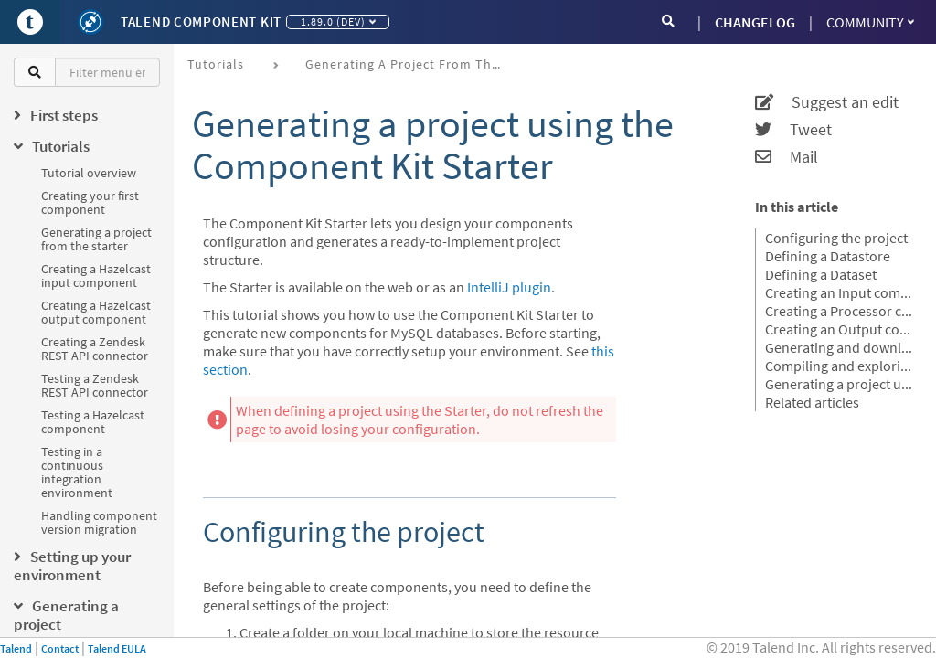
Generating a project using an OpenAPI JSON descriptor (839, 384)
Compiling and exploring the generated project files (839, 365)
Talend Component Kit (201, 21)
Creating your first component (90, 202)
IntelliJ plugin (509, 287)
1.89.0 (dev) (338, 21)
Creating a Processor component (839, 311)
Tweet (793, 130)
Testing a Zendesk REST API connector (94, 385)
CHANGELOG (755, 22)
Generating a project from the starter (96, 239)
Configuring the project (836, 237)
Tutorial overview (88, 172)
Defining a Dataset (821, 274)
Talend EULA (117, 648)
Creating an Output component (839, 329)
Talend (16, 648)
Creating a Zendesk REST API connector (94, 349)
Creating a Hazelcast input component (96, 275)
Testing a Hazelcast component (92, 422)
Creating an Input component (839, 292)
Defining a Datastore (827, 256)
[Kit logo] (90, 22)
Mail (786, 157)
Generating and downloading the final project (839, 347)
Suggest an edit (827, 102)
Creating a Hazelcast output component (96, 312)
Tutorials (215, 64)
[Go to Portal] (30, 22)
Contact (60, 648)
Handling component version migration (99, 522)
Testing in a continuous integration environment (76, 472)
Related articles (812, 402)
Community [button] (870, 22)
